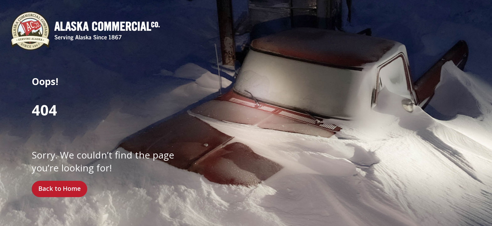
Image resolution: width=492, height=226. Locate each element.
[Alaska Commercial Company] (85, 31)
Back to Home (59, 188)
